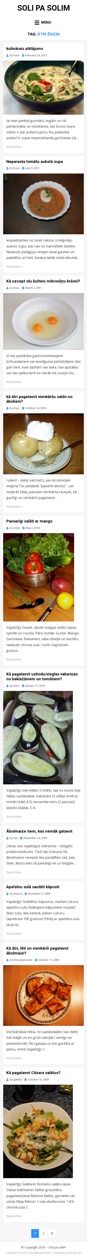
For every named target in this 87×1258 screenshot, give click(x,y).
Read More (14, 147)
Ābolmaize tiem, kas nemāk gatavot (39, 831)
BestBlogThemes (41, 1253)
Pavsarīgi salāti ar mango (29, 521)
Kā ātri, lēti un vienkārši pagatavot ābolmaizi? (37, 951)
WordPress (74, 1253)
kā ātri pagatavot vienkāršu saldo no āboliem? (39, 399)
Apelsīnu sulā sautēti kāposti (32, 886)
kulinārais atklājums (24, 48)
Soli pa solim (43, 8)
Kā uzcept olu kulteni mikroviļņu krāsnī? (43, 281)
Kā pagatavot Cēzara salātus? (33, 1072)
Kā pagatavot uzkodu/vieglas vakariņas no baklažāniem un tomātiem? (42, 676)
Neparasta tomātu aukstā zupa (34, 161)
